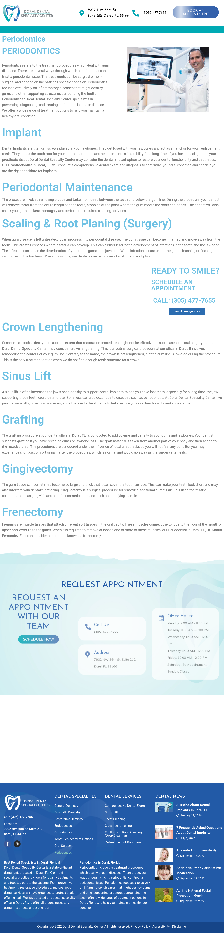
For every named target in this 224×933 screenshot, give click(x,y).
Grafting (23, 430)
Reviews (170, 31)
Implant (21, 143)
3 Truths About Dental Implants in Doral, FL (193, 807)
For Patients (200, 31)
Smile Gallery (140, 31)
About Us (40, 31)
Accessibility (161, 926)
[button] (41, 30)
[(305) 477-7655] (135, 13)
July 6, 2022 (187, 838)
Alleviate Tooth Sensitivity (196, 850)
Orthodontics (63, 832)
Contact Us (112, 40)
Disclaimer (179, 926)
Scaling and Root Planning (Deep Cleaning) (123, 834)
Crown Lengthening (52, 338)
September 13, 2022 (192, 878)
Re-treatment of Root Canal (123, 842)
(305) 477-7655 (154, 13)
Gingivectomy (37, 479)
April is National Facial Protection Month (193, 892)
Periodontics (63, 852)
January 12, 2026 (191, 815)
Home (15, 31)
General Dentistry (66, 806)
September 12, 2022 (192, 855)
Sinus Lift (26, 387)
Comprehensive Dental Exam (125, 806)
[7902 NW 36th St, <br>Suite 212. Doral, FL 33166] (82, 13)
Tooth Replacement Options (73, 839)
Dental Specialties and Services (89, 31)
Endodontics (63, 826)
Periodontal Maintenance (67, 198)
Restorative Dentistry (68, 819)
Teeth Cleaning (115, 819)
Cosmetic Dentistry (67, 812)
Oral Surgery (63, 846)
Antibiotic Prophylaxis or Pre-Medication (199, 870)
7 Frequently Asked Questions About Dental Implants (199, 830)
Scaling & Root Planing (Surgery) (87, 234)
